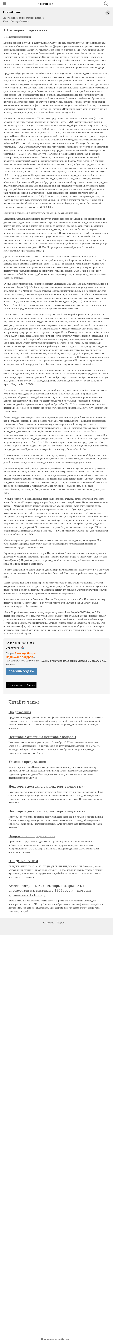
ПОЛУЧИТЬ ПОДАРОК (21, 671)
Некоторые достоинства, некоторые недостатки (47, 786)
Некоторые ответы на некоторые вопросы (42, 737)
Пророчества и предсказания (32, 836)
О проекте (48, 922)
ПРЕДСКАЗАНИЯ (23, 861)
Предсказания (20, 712)
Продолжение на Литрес (21, 685)
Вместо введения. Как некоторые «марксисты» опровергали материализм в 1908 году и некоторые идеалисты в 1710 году (50, 890)
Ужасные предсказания (27, 762)
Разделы (61, 922)
